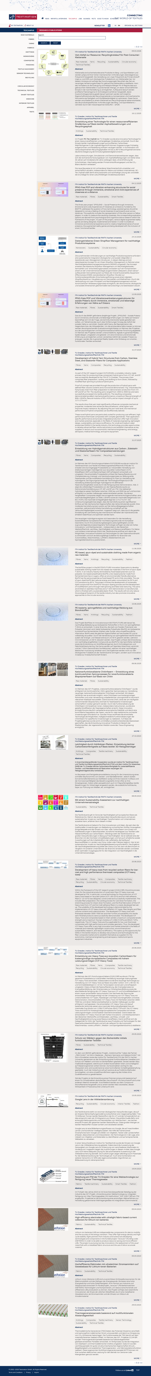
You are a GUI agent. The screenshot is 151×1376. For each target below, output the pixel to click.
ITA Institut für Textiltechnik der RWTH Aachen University (98, 52)
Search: (41, 35)
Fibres (92, 197)
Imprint (36, 1372)
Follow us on (125, 1370)
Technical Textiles (83, 65)
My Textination (17, 25)
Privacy (28, 1372)
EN (119, 25)
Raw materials (81, 62)
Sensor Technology (123, 1320)
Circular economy (129, 62)
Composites (96, 365)
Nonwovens (80, 248)
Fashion (129, 559)
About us (30, 25)
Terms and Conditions (15, 1372)
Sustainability (113, 62)
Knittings (79, 131)
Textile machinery (106, 751)
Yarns (92, 62)
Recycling (101, 62)
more (136, 109)
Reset (55, 43)
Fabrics (79, 1184)
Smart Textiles (117, 197)
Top (137, 1370)
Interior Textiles (124, 1104)
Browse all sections (133, 25)
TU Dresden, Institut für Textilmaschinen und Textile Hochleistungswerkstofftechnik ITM (96, 117)
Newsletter (99, 26)
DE (115, 25)
